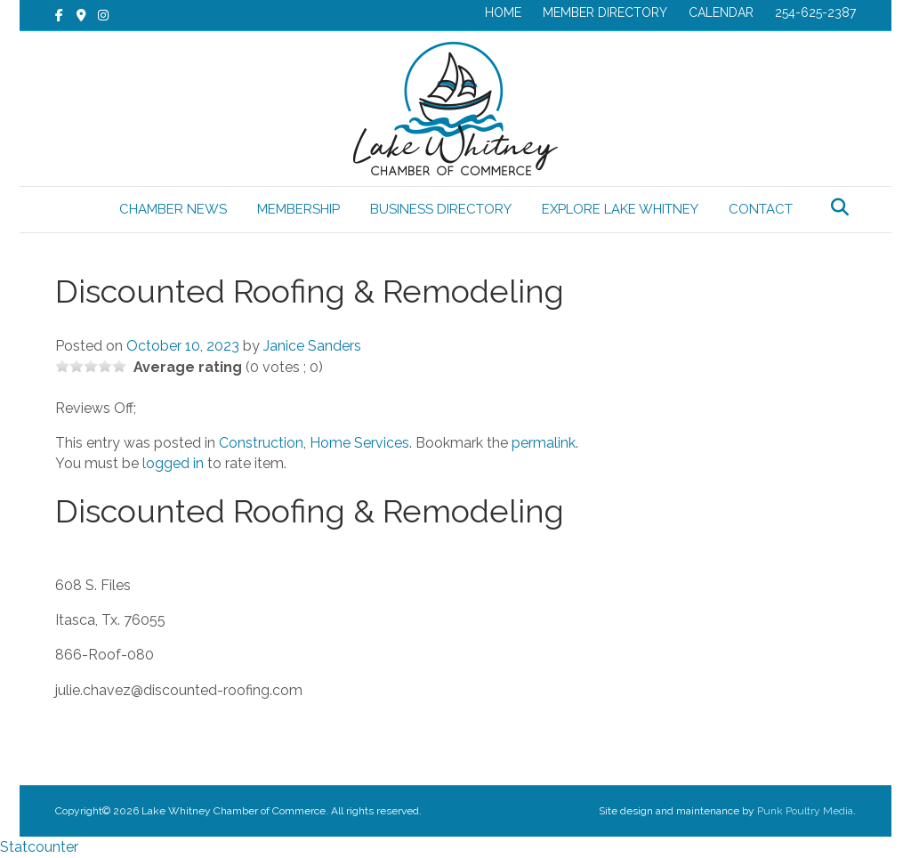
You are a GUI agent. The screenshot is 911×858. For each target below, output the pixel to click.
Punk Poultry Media (805, 811)
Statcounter (39, 846)
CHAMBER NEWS (173, 209)
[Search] (840, 207)
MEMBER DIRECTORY (605, 12)
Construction (261, 442)
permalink (544, 442)
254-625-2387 (815, 12)
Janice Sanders (312, 345)
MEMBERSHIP (298, 209)
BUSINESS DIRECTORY (441, 209)
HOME (503, 12)
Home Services (359, 442)
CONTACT (761, 209)
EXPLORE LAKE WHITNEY (620, 209)
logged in (173, 463)
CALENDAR (721, 12)
